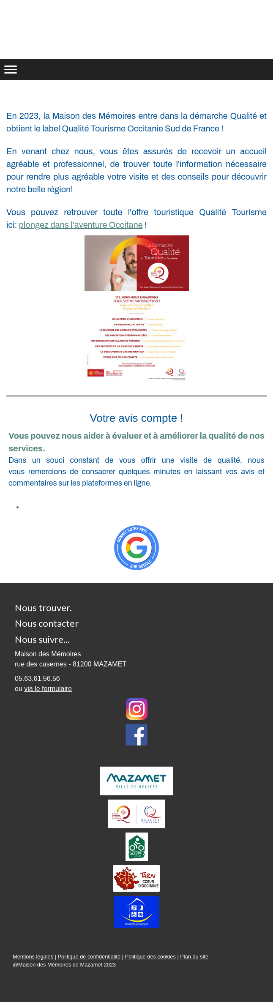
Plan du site (194, 956)
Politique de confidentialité (88, 956)
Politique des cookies (150, 956)
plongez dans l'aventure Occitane (80, 224)
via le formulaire (48, 688)
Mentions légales (33, 956)
